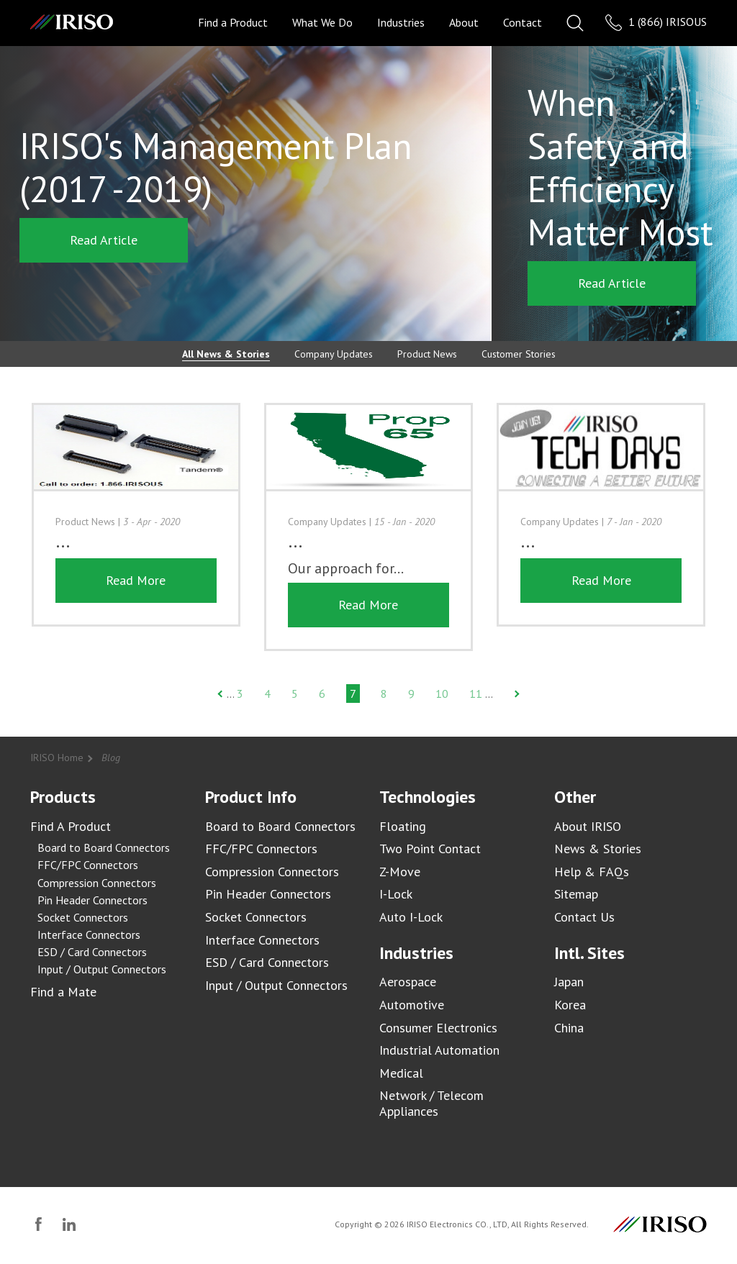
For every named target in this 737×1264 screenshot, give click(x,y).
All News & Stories (226, 353)
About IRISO (587, 826)
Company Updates (333, 353)
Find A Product (70, 826)
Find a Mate (63, 991)
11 (475, 693)
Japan (569, 981)
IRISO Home (56, 757)
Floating (402, 826)
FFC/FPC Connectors (87, 865)
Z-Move (399, 871)
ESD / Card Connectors (92, 952)
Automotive (411, 1004)
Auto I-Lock (411, 917)
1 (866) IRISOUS (656, 22)
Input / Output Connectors (101, 969)
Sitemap (576, 894)
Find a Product (233, 22)
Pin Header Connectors (92, 900)
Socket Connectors (82, 917)
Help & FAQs (591, 871)
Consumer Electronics (438, 1027)
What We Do (322, 22)
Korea (570, 1004)
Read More (136, 604)
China (569, 1027)
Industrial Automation (439, 1050)
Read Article (103, 240)
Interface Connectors (88, 934)
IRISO (71, 21)
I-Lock (395, 894)
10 (441, 693)
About (464, 22)
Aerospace (407, 981)
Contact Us (584, 917)
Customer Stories (518, 353)
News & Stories (597, 848)
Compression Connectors (96, 883)
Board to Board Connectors (103, 847)
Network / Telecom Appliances (431, 1103)
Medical (401, 1073)
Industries (401, 22)
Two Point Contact (430, 848)
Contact (522, 22)
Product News (427, 353)
